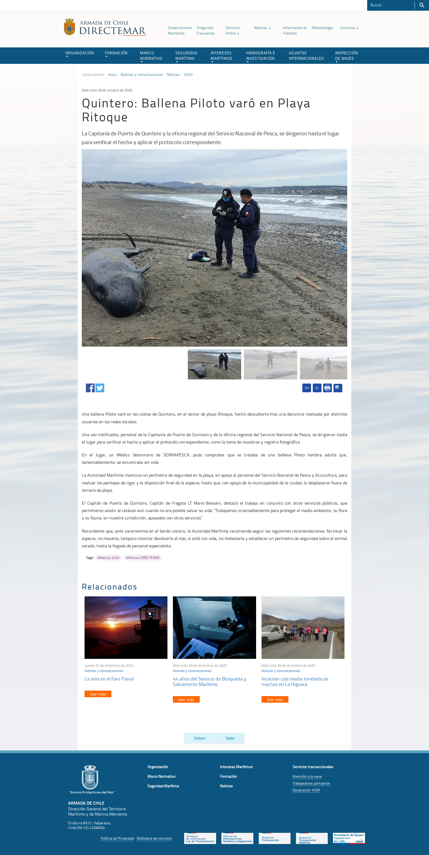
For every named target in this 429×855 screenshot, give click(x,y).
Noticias (262, 27)
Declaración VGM (306, 790)
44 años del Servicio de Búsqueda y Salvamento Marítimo (209, 681)
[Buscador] (390, 4)
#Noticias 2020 (108, 557)
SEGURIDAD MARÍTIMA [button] (186, 56)
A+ (307, 388)
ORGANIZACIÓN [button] (79, 53)
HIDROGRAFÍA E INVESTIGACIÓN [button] (260, 56)
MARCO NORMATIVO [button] (151, 56)
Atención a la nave (307, 776)
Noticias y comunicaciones (142, 74)
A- (317, 388)
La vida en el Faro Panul (109, 678)
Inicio (112, 74)
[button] (340, 248)
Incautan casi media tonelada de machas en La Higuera (295, 681)
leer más (98, 694)
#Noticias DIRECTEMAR (142, 557)
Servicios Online (232, 30)
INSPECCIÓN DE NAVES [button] (346, 56)
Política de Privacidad (117, 838)
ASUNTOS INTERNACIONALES (306, 55)
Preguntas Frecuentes (206, 30)
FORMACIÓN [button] (116, 53)
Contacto (349, 27)
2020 (188, 74)
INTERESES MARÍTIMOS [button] (222, 56)
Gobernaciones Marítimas (180, 30)
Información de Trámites (295, 30)
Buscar (421, 5)
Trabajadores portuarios (311, 783)
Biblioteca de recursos (154, 838)
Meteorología (322, 27)
